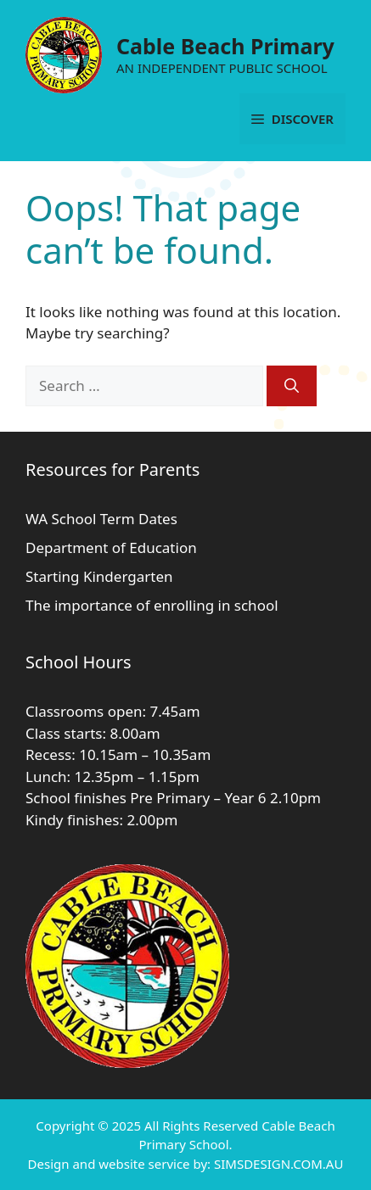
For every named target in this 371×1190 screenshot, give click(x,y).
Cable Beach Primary (225, 45)
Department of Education (111, 547)
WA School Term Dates (101, 518)
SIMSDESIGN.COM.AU (278, 1163)
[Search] (292, 386)
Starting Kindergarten (99, 576)
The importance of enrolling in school (151, 605)
